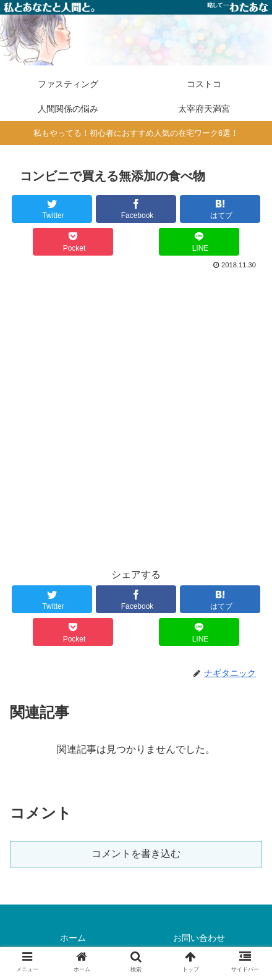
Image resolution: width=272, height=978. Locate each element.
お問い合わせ (199, 938)
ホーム (73, 938)
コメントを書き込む (136, 853)
